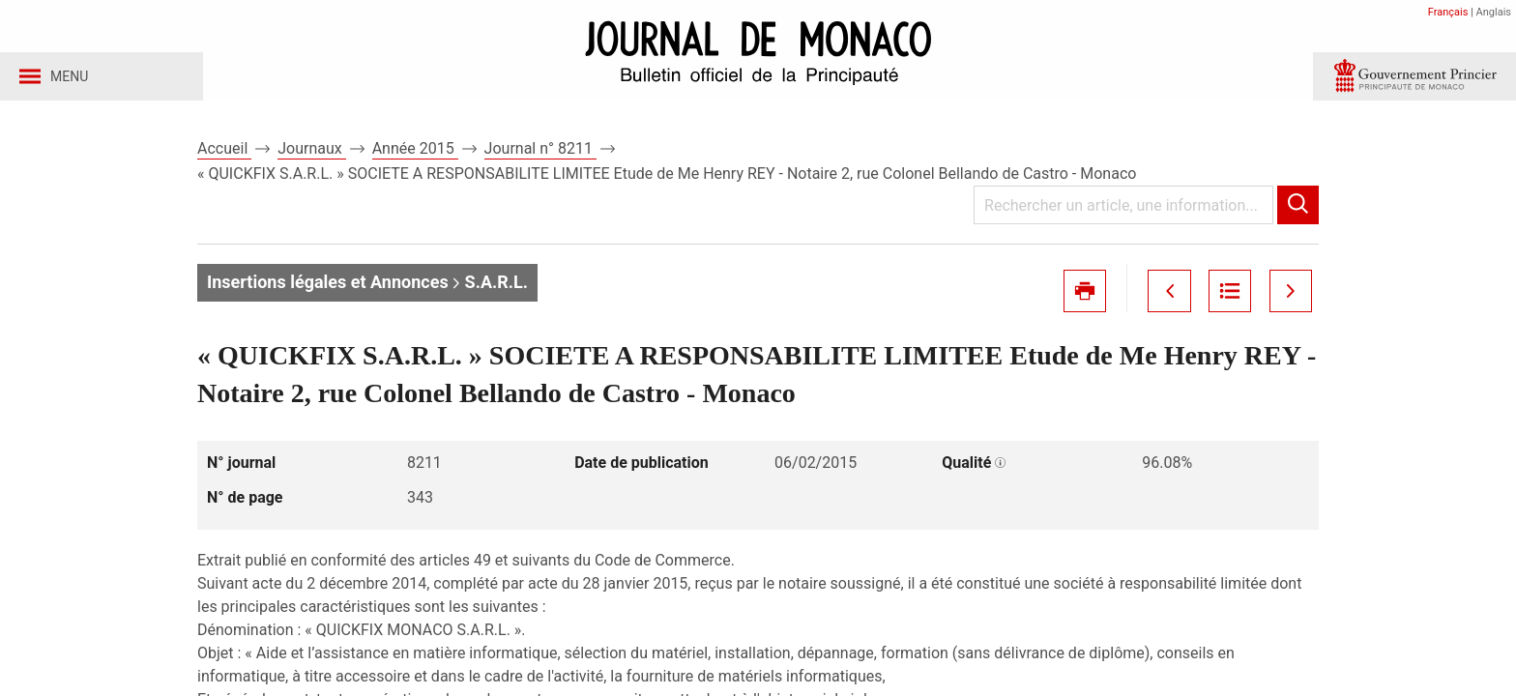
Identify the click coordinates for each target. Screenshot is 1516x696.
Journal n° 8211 (540, 153)
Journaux (311, 153)
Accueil (224, 153)
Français (1448, 12)
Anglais (1493, 12)
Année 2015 (415, 153)
